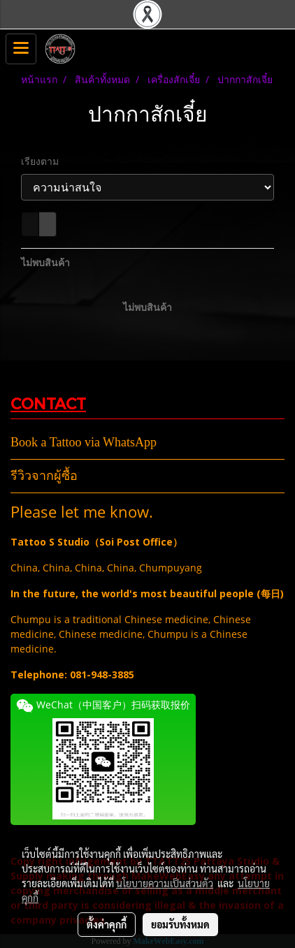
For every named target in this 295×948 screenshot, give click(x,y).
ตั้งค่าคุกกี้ (107, 924)
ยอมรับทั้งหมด (180, 924)
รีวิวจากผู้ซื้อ (44, 476)
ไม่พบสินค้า (45, 262)
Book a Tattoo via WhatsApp (83, 442)
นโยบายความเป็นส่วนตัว (164, 883)
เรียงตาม (44, 161)
